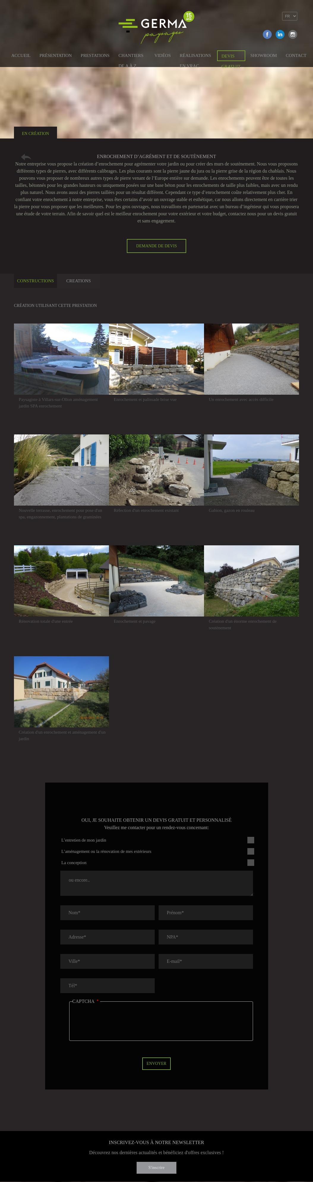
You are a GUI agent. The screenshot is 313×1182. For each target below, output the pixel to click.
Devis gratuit (231, 57)
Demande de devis (156, 246)
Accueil (21, 55)
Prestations (95, 55)
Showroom (263, 55)
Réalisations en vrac (195, 56)
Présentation (55, 55)
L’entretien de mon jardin (83, 840)
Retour (26, 157)
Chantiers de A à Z (130, 56)
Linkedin (280, 34)
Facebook (267, 34)
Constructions (35, 280)
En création (35, 133)
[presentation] (117, 1025)
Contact (296, 55)
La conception (74, 862)
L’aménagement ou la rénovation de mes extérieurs (106, 851)
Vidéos (162, 55)
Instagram (292, 34)
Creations (78, 280)
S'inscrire (156, 1167)
